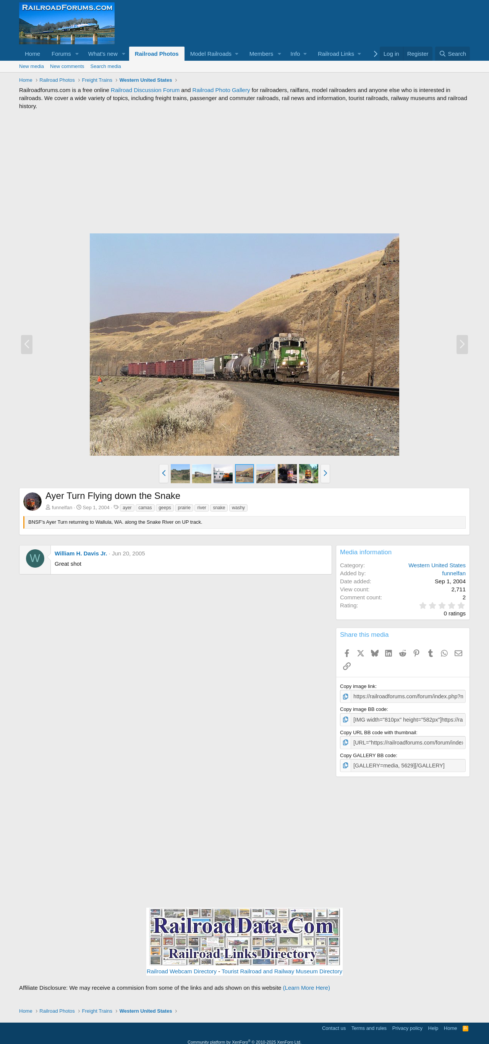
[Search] (452, 54)
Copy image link (358, 686)
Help (433, 1025)
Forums (61, 53)
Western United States (437, 565)
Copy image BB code (363, 708)
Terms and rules (369, 1025)
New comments (67, 66)
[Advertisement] (244, 171)
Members (261, 53)
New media (31, 66)
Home (32, 53)
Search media (106, 66)
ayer (127, 507)
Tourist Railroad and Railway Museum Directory (282, 968)
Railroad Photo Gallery (221, 90)
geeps (165, 507)
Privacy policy (407, 1025)
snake (219, 507)
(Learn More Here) (306, 985)
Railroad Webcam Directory (182, 968)
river (201, 507)
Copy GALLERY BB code (368, 753)
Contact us (334, 1025)
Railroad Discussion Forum (145, 90)
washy (238, 507)
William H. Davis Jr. (81, 553)
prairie (184, 507)
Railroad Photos (157, 53)
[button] (77, 54)
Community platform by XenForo (244, 1039)
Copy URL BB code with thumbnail (378, 731)
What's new (103, 53)
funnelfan (62, 507)
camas (145, 507)
